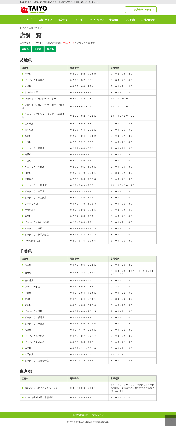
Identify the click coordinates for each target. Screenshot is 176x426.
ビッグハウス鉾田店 (34, 191)
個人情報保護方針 (80, 415)
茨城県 (25, 49)
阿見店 (28, 173)
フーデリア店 (31, 204)
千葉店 (28, 293)
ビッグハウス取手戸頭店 (37, 234)
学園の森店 (30, 210)
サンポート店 (31, 92)
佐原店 (28, 299)
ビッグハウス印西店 (34, 342)
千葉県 (38, 49)
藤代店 (28, 216)
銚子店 (28, 348)
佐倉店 (28, 305)
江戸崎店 (29, 123)
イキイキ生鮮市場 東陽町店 (39, 397)
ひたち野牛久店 (32, 241)
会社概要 (113, 19)
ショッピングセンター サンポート (41, 98)
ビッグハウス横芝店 (34, 317)
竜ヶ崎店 (29, 130)
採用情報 (130, 19)
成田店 (28, 272)
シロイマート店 (32, 286)
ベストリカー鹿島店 (34, 148)
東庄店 (28, 265)
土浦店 (28, 142)
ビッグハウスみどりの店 (37, 222)
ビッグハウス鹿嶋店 (34, 80)
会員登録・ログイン (144, 9)
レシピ (79, 19)
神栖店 (28, 74)
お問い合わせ (147, 19)
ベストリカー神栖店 (34, 167)
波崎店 (28, 86)
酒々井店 (29, 280)
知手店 (28, 154)
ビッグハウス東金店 (34, 323)
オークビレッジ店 (33, 228)
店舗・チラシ (45, 19)
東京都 (50, 49)
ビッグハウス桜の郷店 (36, 197)
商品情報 (62, 19)
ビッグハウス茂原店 (34, 336)
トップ (28, 19)
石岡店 (28, 136)
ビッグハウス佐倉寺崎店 (37, 360)
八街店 (28, 330)
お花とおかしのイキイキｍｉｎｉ (41, 388)
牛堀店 (28, 160)
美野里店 (29, 179)
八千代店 (29, 354)
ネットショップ (96, 19)
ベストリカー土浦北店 (36, 185)
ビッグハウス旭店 (33, 311)
